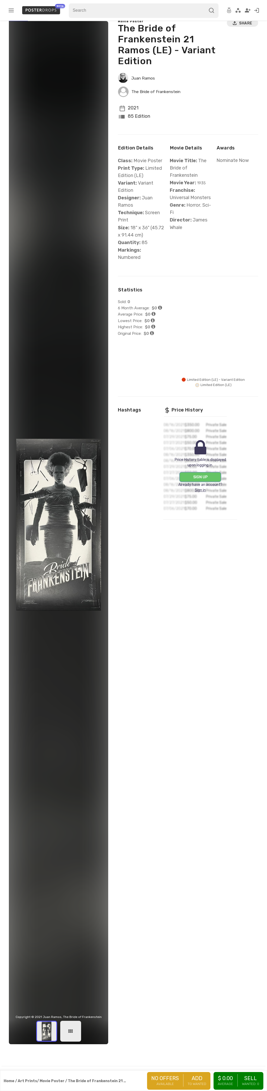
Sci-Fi (175, 234)
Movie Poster (131, 35)
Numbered (129, 272)
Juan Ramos (145, 92)
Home (9, 1081)
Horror (193, 227)
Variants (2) (40, 31)
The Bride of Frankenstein (160, 106)
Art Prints (27, 1081)
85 (145, 257)
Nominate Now (231, 175)
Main (21, 31)
